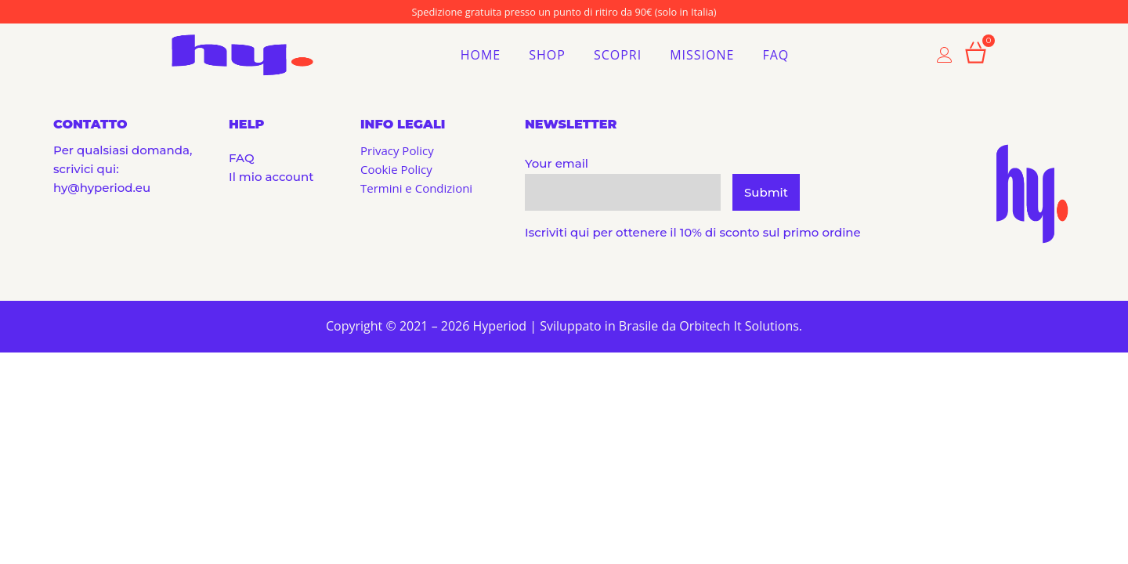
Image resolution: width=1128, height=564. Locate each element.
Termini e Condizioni (416, 188)
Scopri (618, 54)
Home (481, 54)
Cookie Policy (396, 169)
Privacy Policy (397, 150)
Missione (702, 54)
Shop (547, 54)
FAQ (775, 54)
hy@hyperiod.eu (101, 187)
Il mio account (271, 176)
